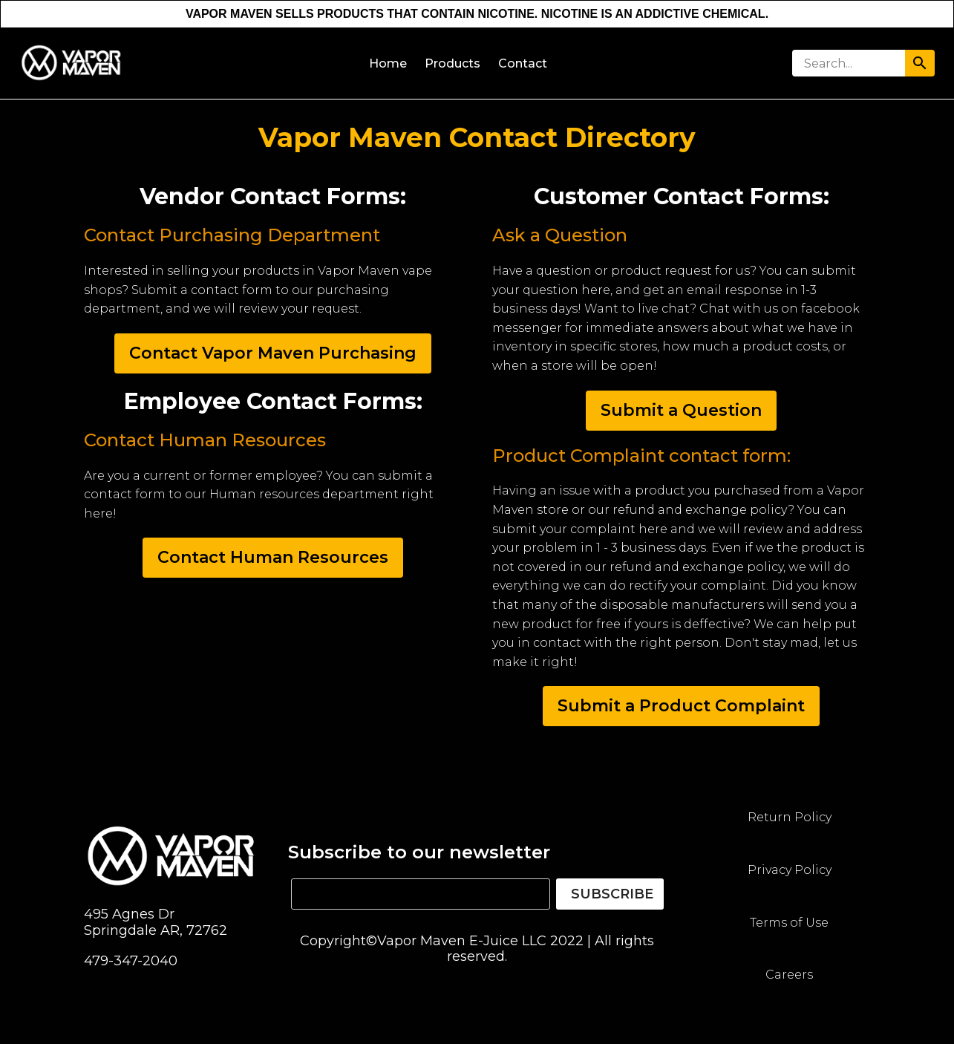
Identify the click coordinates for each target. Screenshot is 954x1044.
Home (388, 63)
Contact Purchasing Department (232, 235)
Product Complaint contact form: (641, 455)
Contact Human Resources (205, 440)
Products (452, 63)
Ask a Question (559, 235)
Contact (522, 63)
